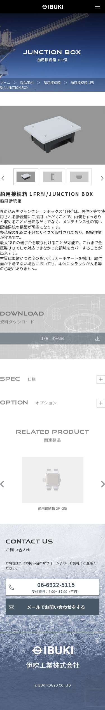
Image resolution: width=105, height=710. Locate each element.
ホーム (5, 82)
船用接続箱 (52, 82)
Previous (2, 485)
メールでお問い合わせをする (56, 607)
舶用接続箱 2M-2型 (52, 509)
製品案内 (27, 82)
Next (103, 485)
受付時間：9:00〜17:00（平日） (56, 587)
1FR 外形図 (52, 340)
